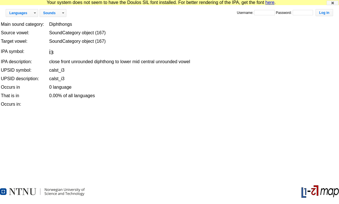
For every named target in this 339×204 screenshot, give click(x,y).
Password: (284, 13)
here (269, 2)
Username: (245, 13)
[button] (332, 3)
